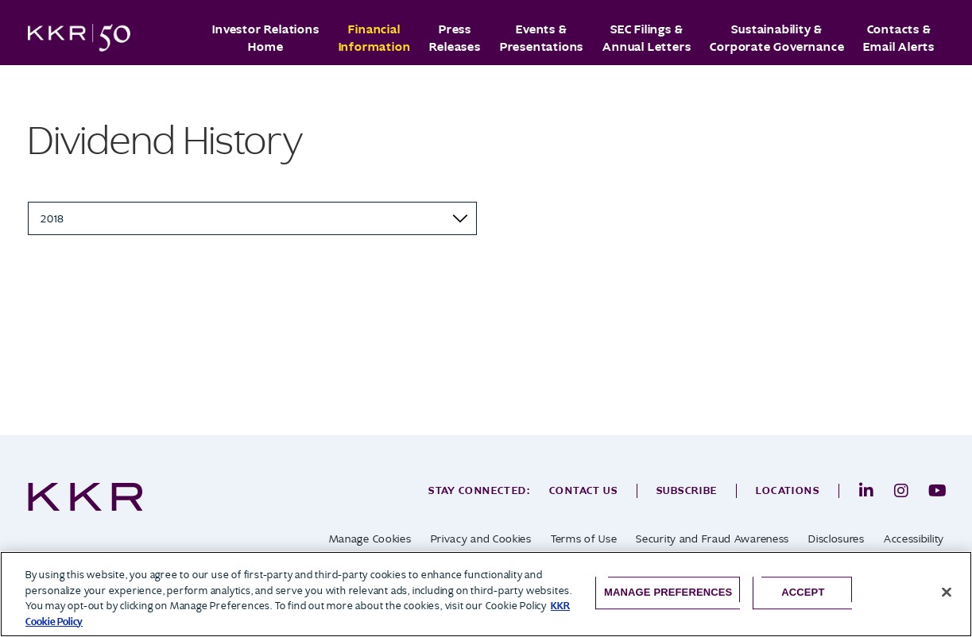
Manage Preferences (668, 592)
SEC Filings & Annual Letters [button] (646, 38)
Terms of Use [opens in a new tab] (584, 539)
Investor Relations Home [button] (265, 38)
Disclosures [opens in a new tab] (836, 539)
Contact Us (583, 490)
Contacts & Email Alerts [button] (899, 38)
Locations (787, 490)
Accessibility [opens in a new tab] (914, 539)
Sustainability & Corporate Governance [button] (777, 38)
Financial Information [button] (375, 38)
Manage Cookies (370, 539)
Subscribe (687, 490)
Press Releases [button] (454, 38)
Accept (802, 592)
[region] (486, 594)
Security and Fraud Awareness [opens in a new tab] (712, 539)
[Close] (946, 592)
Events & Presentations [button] (541, 38)
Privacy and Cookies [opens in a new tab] (481, 539)
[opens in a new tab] (866, 491)
